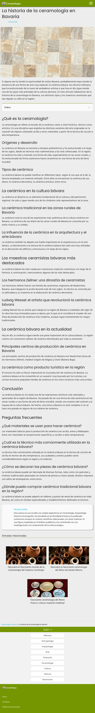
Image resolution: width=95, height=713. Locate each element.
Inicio (4, 697)
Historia (47, 674)
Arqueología (47, 646)
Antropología (48, 641)
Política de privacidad (11, 707)
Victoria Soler (12, 22)
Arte (47, 652)
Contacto (5, 702)
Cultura (47, 668)
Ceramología (47, 663)
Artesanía (47, 657)
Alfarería (47, 635)
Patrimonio (47, 679)
